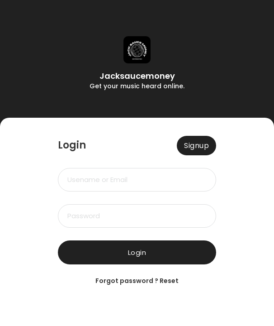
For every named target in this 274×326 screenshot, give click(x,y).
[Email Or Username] (137, 180)
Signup (196, 145)
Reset (169, 280)
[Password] (137, 216)
